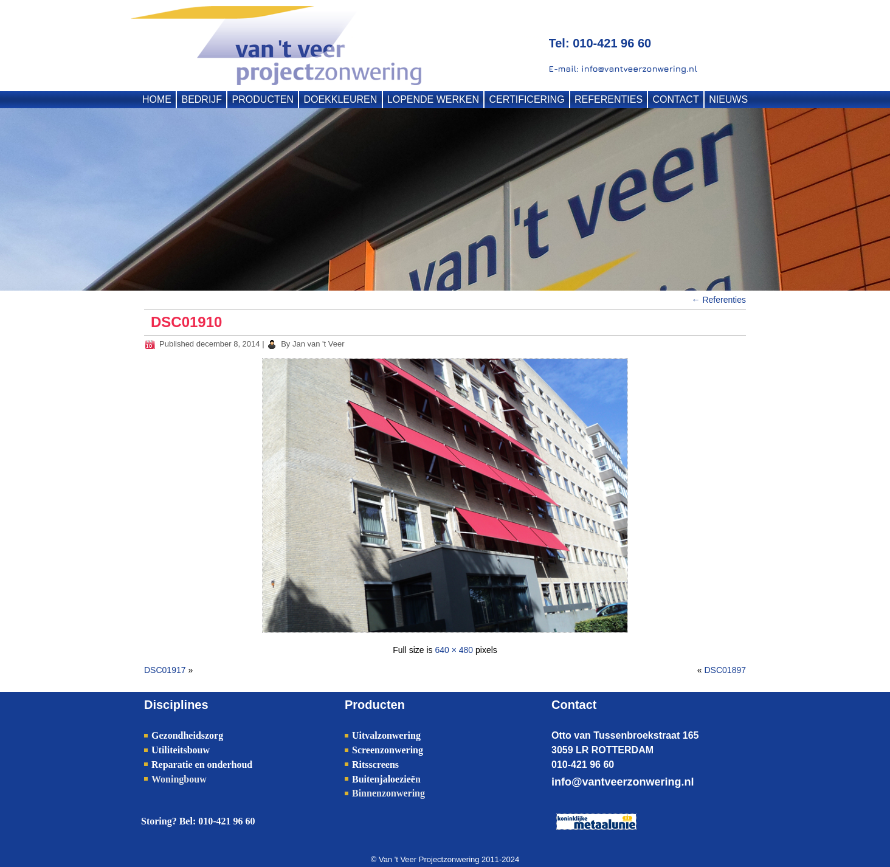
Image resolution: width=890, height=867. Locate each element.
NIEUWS (728, 99)
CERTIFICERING (526, 99)
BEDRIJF (201, 99)
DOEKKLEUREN (340, 99)
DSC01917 (165, 670)
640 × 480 (454, 650)
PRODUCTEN (263, 99)
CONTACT (676, 99)
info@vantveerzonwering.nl (622, 782)
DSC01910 (186, 322)
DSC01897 (726, 670)
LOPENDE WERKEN (433, 99)
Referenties (719, 300)
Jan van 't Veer (318, 343)
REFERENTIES (608, 99)
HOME (156, 99)
